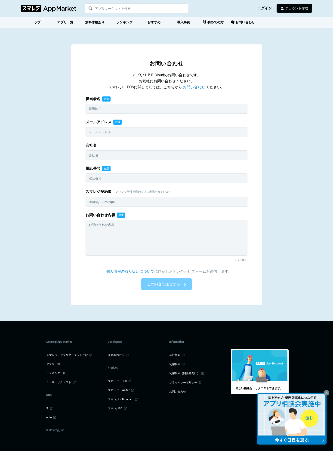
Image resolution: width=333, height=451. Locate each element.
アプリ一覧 (65, 22)
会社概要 (177, 355)
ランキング (124, 22)
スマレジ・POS (119, 381)
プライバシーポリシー (185, 382)
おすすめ (154, 22)
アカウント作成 (294, 8)
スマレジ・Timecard (123, 399)
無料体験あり (95, 22)
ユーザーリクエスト (61, 382)
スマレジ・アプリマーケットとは (69, 355)
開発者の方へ (118, 355)
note (51, 417)
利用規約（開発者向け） (186, 373)
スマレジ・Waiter (121, 390)
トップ (35, 22)
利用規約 (177, 364)
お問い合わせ (243, 22)
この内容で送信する (166, 284)
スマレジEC (117, 408)
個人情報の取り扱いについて (130, 271)
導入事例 (183, 22)
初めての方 (213, 22)
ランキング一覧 (56, 373)
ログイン (265, 8)
